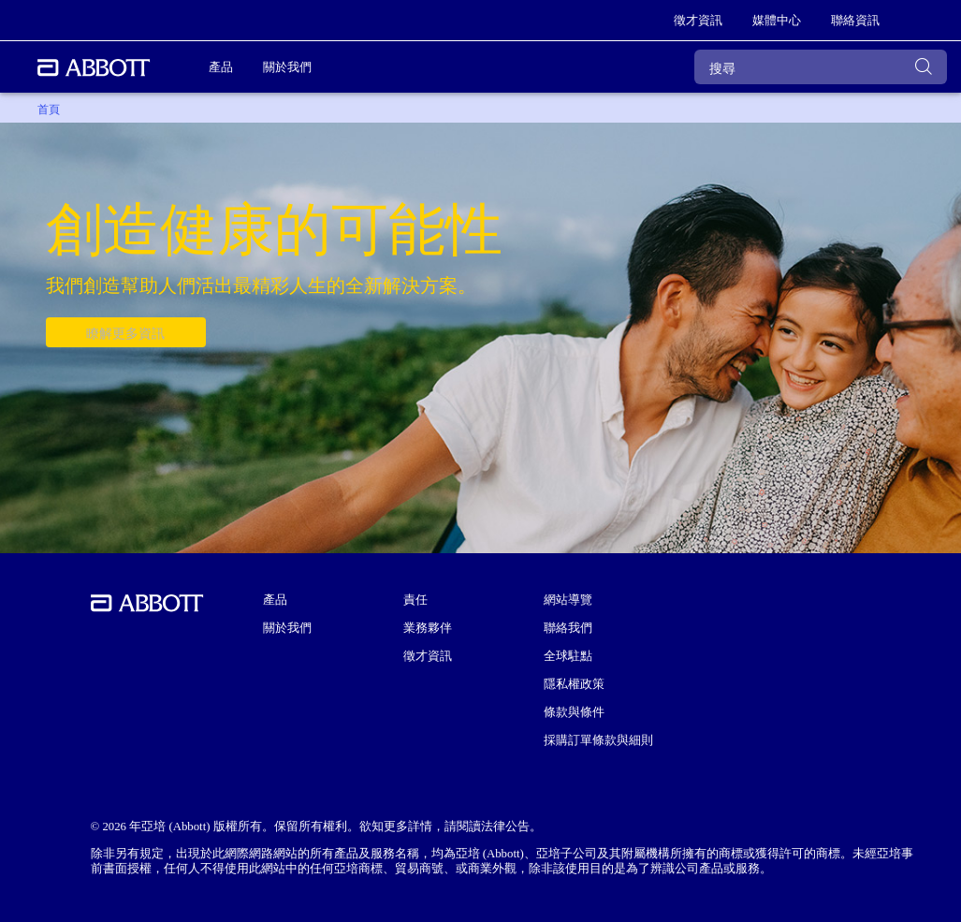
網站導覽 (568, 600)
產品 (275, 600)
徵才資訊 (427, 656)
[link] (698, 20)
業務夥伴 (427, 628)
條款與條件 (574, 712)
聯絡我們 (568, 628)
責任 (415, 600)
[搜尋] (820, 67)
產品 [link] (221, 67)
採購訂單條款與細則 (598, 740)
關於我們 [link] (287, 67)
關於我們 (287, 628)
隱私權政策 (574, 684)
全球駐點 (568, 656)
